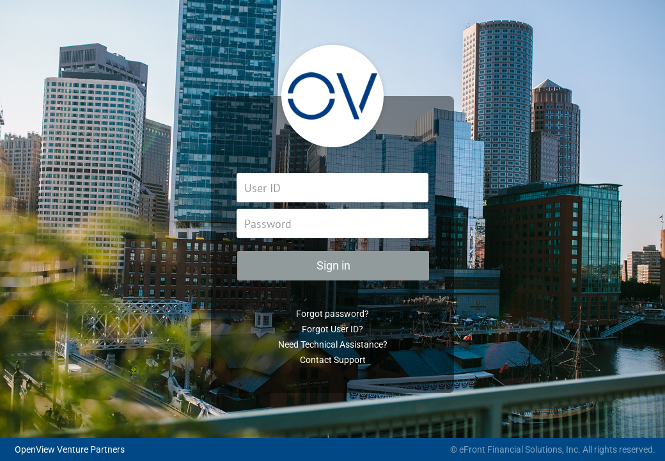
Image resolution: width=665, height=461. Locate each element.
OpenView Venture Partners (70, 449)
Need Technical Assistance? (332, 344)
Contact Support (333, 360)
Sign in (333, 265)
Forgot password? (332, 314)
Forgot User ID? (332, 329)
